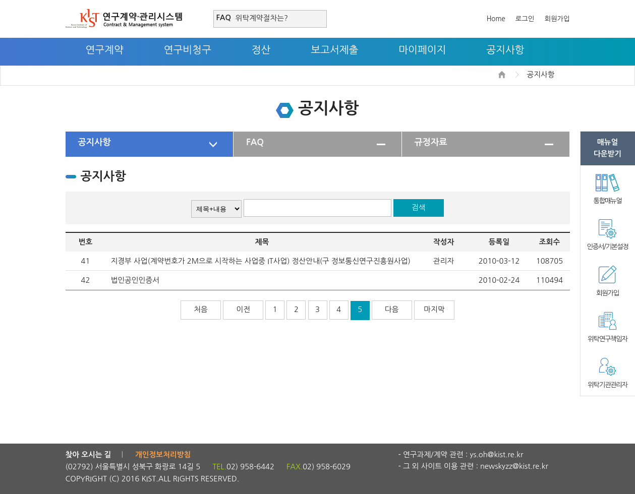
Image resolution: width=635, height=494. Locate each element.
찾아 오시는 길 (88, 454)
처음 (201, 309)
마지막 (434, 309)
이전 (243, 309)
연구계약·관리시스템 (124, 18)
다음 (392, 309)
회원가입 (556, 19)
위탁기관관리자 (607, 385)
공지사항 (505, 50)
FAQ (255, 142)
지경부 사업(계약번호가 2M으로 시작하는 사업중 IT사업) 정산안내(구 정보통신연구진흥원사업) (261, 261)
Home (496, 19)
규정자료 (431, 142)
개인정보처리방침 (163, 454)
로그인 (525, 19)
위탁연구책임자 (607, 339)
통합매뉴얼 (608, 201)
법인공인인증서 (135, 280)
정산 (261, 50)
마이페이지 (422, 50)
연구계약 (105, 50)
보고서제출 (334, 50)
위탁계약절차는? (262, 18)
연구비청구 (187, 50)
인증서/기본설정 (607, 246)
